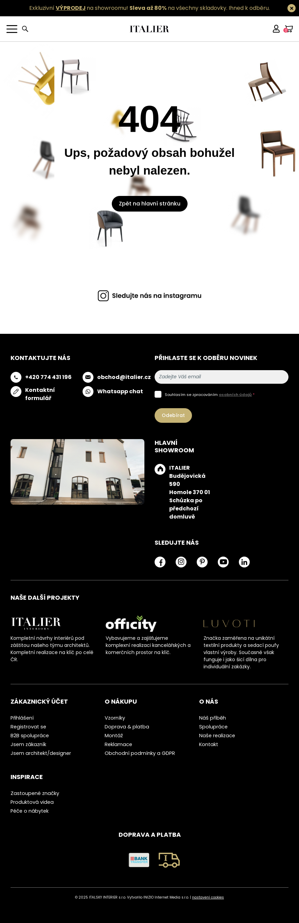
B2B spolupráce (30, 735)
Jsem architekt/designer (41, 753)
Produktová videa (32, 802)
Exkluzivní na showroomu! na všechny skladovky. (128, 8)
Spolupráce (213, 726)
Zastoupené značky (35, 793)
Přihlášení (22, 717)
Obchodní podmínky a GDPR (140, 753)
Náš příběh (212, 717)
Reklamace (118, 744)
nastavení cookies (208, 897)
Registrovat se (28, 726)
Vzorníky (115, 717)
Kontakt (208, 744)
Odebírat (173, 415)
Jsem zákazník (28, 744)
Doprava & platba (127, 726)
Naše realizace (217, 735)
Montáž (114, 735)
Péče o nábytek (30, 811)
